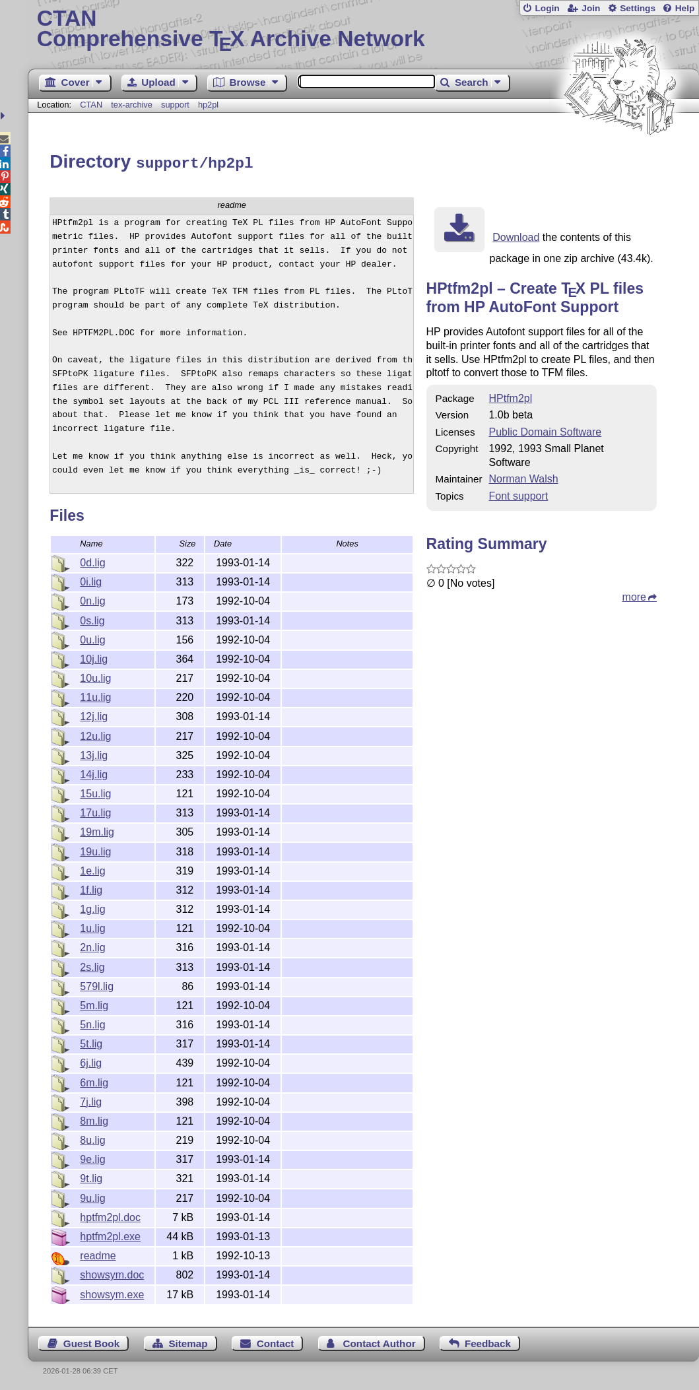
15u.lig (95, 791)
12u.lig (95, 734)
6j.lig (91, 1061)
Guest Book (91, 1341)
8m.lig (94, 1119)
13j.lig (94, 753)
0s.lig (92, 618)
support (175, 105)
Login (547, 8)
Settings (637, 8)
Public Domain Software (544, 430)
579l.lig (97, 984)
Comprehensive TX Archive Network (363, 30)
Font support (518, 494)
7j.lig (91, 1100)
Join (591, 8)
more (634, 595)
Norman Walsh (523, 476)
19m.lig (97, 830)
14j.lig (94, 772)
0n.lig (92, 599)
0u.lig (92, 638)
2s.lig (92, 965)
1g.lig (92, 907)
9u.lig (92, 1196)
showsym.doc (112, 1272)
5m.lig (94, 1003)
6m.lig (94, 1080)
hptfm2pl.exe (110, 1234)
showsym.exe (112, 1292)
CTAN (91, 105)
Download (515, 235)
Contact (275, 1341)
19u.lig (95, 849)
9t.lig (91, 1176)
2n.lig (92, 945)
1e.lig (92, 869)
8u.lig (92, 1138)
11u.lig (95, 695)
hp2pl (208, 105)
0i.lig (91, 579)
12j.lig (94, 714)
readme (98, 1253)
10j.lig (94, 657)
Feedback (488, 1341)
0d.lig (92, 560)
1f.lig (91, 888)
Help (685, 8)
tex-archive (131, 105)
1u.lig (92, 926)
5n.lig (92, 1022)
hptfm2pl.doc (110, 1215)
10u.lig (95, 676)
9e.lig (92, 1157)
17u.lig (95, 810)
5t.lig (91, 1041)
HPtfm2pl (510, 396)
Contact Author (379, 1341)
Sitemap (187, 1341)
